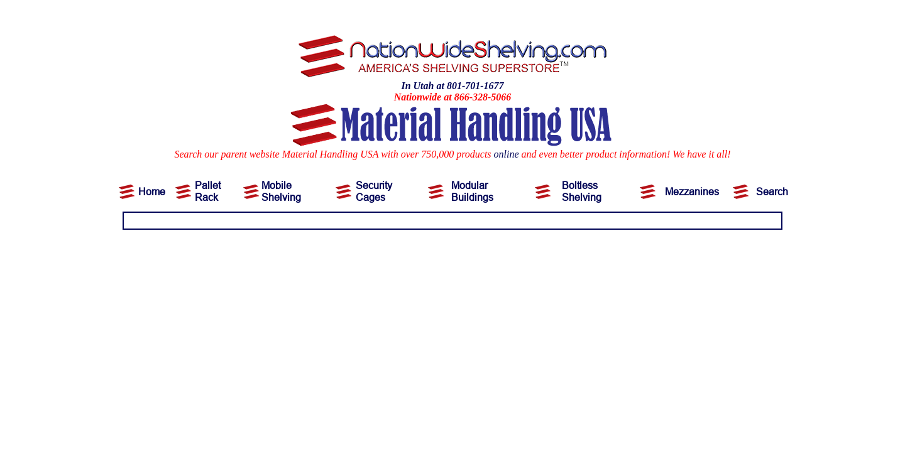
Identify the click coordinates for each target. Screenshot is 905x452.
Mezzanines (692, 191)
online (506, 154)
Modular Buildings (472, 191)
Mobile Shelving (281, 191)
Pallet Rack (208, 191)
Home (151, 191)
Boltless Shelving (581, 191)
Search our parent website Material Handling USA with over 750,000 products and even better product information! (422, 154)
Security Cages (374, 191)
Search (772, 191)
